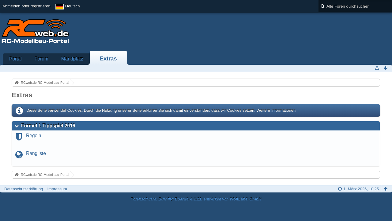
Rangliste (36, 153)
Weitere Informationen (276, 110)
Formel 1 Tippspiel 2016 (48, 125)
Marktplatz (72, 58)
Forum (41, 58)
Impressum (57, 189)
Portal (15, 58)
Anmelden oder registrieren (26, 6)
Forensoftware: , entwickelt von (196, 199)
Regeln (33, 135)
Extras (108, 59)
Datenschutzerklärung (23, 189)
